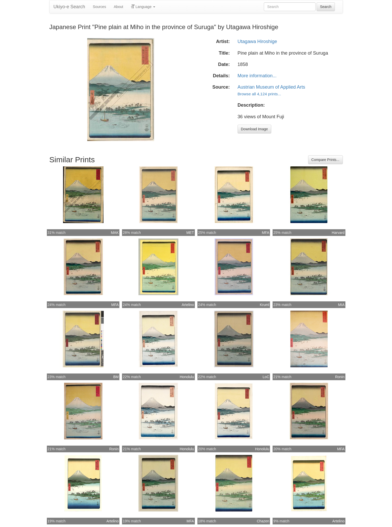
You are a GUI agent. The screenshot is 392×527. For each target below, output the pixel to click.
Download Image (254, 129)
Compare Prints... (325, 160)
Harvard (338, 233)
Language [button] (143, 7)
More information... (257, 75)
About (118, 7)
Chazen (263, 521)
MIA (341, 305)
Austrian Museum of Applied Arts (271, 87)
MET (190, 233)
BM (116, 377)
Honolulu (187, 377)
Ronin (340, 377)
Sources (99, 7)
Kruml (264, 305)
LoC (266, 377)
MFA (265, 233)
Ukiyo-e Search (69, 6)
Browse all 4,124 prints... (259, 94)
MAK (115, 233)
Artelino (188, 305)
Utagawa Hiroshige (257, 41)
